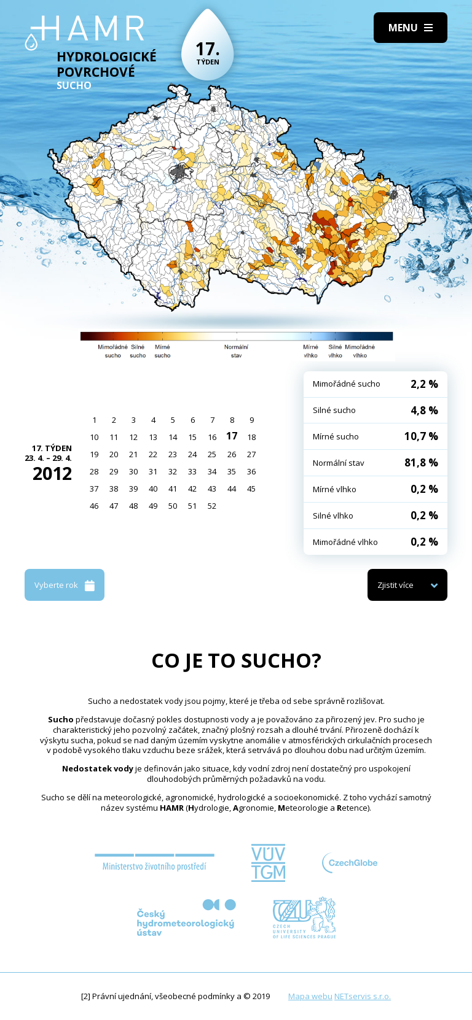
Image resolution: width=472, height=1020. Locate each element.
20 (113, 454)
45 (251, 488)
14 (172, 436)
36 (251, 471)
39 (133, 488)
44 (231, 488)
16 (212, 436)
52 (212, 505)
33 (192, 471)
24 (192, 454)
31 (153, 471)
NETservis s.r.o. (362, 996)
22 (153, 454)
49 (153, 505)
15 (192, 436)
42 (192, 488)
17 (231, 435)
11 (113, 436)
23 (172, 454)
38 (113, 488)
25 (212, 454)
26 (231, 454)
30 (133, 471)
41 (172, 488)
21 (133, 454)
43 (212, 488)
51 (192, 505)
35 (231, 471)
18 (251, 436)
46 (94, 505)
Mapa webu (310, 996)
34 (212, 471)
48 (133, 505)
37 (94, 488)
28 (94, 471)
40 (153, 488)
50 (172, 505)
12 (133, 436)
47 (113, 505)
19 (94, 454)
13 (153, 436)
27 (251, 454)
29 (113, 471)
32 (172, 471)
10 (94, 436)
